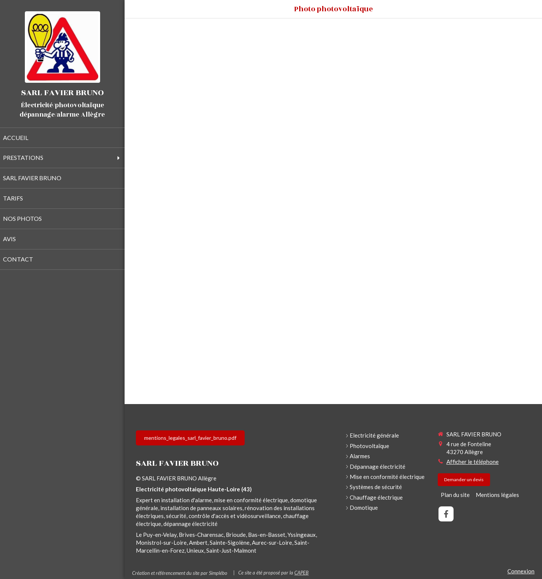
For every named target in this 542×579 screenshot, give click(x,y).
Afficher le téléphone (472, 461)
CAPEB (301, 573)
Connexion (520, 571)
